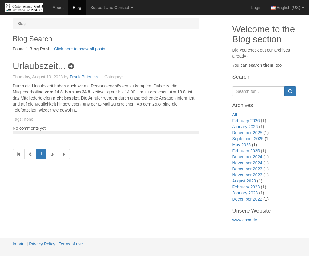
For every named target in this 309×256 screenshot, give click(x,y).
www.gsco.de (244, 219)
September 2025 (247, 138)
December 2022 (247, 199)
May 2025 (241, 144)
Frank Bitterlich (84, 76)
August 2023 (244, 181)
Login (256, 7)
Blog (77, 7)
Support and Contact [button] (111, 7)
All (234, 114)
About (58, 7)
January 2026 (245, 126)
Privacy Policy (42, 244)
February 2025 (246, 150)
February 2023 (246, 187)
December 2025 (247, 132)
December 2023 (247, 168)
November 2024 (247, 162)
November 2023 (247, 174)
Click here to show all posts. (80, 48)
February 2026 (246, 120)
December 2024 (247, 156)
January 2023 (245, 193)
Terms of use (71, 244)
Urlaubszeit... (43, 66)
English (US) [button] (287, 7)
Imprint (19, 244)
